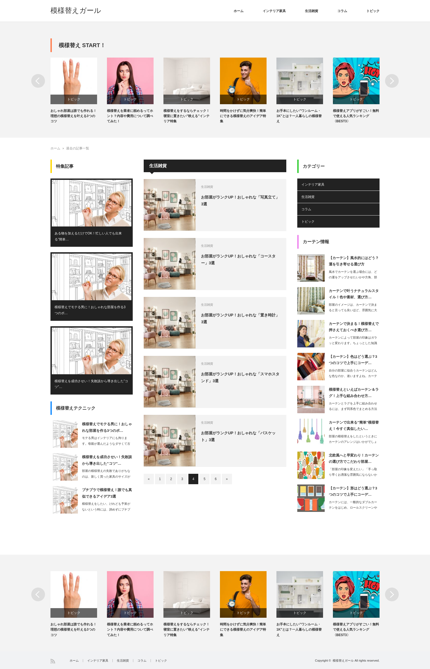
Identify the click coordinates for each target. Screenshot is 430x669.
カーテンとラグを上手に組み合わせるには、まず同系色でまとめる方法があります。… (353, 409)
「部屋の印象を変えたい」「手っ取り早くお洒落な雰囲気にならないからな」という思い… (353, 474)
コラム (342, 11)
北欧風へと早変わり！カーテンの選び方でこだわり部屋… (354, 458)
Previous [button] (38, 81)
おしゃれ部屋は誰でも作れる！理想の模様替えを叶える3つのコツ (73, 116)
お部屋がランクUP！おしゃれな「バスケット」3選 (238, 436)
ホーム (239, 11)
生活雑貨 (311, 11)
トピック (373, 11)
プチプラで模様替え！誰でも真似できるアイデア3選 (107, 493)
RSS (52, 661)
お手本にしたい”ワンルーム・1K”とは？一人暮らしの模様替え (299, 116)
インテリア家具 (274, 11)
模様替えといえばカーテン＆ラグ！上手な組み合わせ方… (354, 392)
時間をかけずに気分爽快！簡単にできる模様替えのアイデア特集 (243, 116)
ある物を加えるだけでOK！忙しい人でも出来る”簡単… (88, 236)
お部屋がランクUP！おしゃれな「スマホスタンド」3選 (240, 377)
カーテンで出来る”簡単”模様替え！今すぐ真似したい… (354, 425)
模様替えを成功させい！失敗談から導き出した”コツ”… (91, 384)
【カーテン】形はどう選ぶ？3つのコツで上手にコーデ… (353, 491)
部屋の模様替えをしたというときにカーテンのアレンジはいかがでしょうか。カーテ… (353, 442)
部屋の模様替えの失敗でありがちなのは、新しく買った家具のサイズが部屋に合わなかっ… (106, 476)
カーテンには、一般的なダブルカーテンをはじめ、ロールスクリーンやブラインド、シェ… (353, 507)
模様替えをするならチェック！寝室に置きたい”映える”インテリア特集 (186, 116)
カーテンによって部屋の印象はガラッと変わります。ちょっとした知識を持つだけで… (353, 343)
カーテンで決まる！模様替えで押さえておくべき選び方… (354, 327)
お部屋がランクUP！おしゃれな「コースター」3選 (238, 259)
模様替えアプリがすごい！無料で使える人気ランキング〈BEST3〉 (356, 116)
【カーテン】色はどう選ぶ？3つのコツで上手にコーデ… (353, 360)
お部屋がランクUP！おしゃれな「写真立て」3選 (240, 200)
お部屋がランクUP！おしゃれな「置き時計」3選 (240, 318)
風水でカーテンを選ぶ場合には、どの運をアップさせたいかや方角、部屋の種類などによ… (353, 277)
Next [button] (392, 81)
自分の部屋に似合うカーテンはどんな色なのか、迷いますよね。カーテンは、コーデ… (353, 376)
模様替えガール (75, 10)
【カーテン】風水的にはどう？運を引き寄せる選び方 (354, 261)
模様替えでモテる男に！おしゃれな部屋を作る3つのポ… (90, 310)
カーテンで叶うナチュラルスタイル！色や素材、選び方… (354, 294)
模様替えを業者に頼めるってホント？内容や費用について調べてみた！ (130, 116)
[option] (78, 91)
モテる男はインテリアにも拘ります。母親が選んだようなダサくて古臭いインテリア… (106, 443)
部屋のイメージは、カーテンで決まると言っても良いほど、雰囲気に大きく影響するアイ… (353, 310)
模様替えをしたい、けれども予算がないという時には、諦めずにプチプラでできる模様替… (106, 509)
